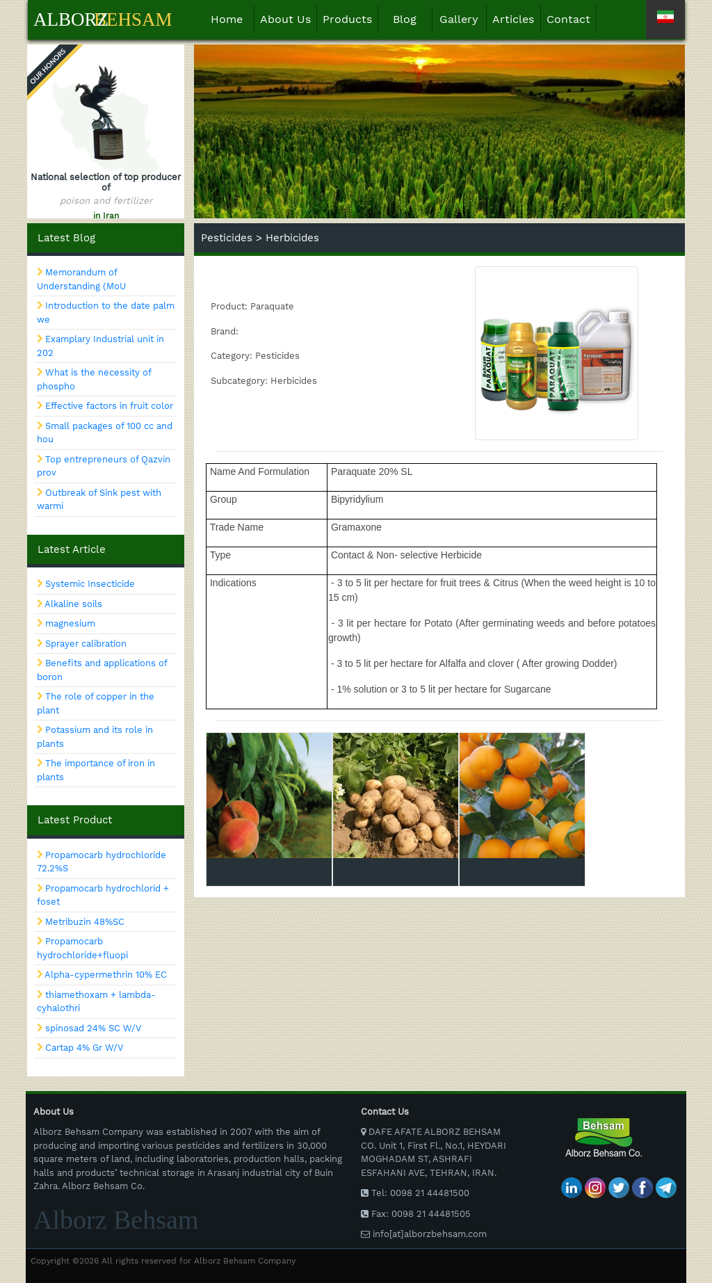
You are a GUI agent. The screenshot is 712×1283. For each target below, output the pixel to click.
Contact (568, 19)
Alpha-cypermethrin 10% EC (105, 974)
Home (232, 18)
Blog (404, 19)
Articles (513, 19)
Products (347, 19)
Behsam (133, 19)
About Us (285, 19)
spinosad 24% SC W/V (93, 1028)
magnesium (70, 623)
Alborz (70, 19)
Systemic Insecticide (90, 584)
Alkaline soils (73, 604)
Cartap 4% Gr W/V (84, 1047)
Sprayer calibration (86, 643)
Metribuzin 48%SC (84, 922)
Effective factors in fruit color (109, 406)
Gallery (458, 19)
